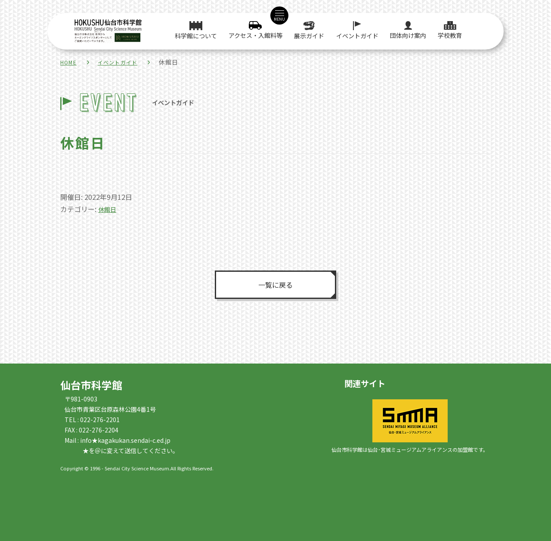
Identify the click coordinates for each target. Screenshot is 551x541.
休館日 (108, 209)
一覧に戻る (275, 284)
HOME (70, 62)
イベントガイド (124, 62)
